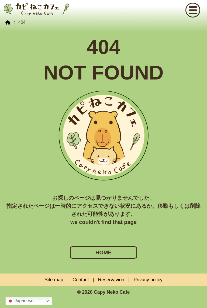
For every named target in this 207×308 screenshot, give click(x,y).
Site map (53, 279)
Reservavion (111, 279)
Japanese (20, 301)
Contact (81, 279)
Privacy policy (148, 279)
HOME (103, 252)
